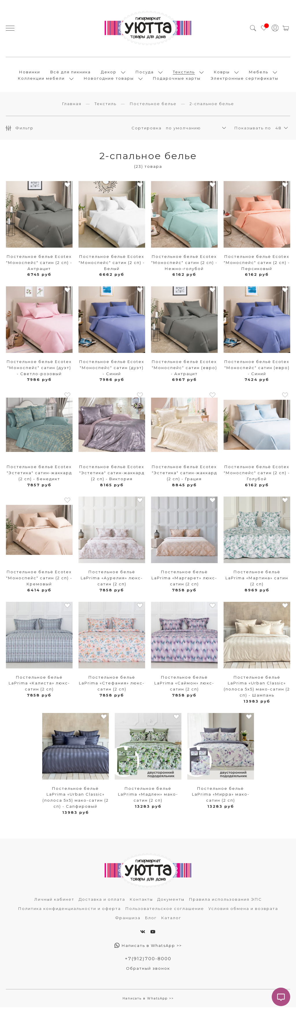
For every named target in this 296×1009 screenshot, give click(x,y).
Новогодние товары (109, 79)
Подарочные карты (177, 79)
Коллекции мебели (41, 79)
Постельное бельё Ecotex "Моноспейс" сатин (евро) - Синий (257, 369)
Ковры (222, 72)
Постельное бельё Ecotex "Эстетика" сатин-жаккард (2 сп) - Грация (184, 474)
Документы (170, 901)
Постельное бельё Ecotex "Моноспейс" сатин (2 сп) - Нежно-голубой (184, 264)
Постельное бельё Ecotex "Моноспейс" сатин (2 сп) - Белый (112, 264)
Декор (108, 72)
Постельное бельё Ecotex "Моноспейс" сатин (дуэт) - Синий (111, 369)
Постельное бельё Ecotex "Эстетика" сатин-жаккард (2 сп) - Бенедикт (39, 474)
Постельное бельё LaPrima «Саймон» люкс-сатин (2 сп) (184, 684)
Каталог (171, 919)
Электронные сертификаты (244, 79)
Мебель (258, 72)
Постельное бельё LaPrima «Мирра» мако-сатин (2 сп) (220, 796)
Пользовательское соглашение (164, 910)
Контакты (141, 901)
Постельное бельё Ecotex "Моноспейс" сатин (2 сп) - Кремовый (39, 579)
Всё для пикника (70, 72)
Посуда (145, 72)
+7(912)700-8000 (148, 960)
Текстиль (184, 72)
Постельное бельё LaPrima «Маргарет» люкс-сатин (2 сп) (184, 579)
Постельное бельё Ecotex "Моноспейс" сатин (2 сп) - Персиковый (257, 264)
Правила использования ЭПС (225, 901)
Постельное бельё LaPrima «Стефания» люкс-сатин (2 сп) (112, 684)
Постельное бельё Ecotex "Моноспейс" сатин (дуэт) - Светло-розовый (39, 369)
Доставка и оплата (102, 901)
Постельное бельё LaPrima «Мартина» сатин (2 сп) (256, 579)
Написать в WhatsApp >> (148, 947)
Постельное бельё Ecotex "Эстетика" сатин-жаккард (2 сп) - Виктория (112, 474)
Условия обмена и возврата (243, 910)
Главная (72, 105)
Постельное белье (153, 105)
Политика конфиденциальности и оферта (69, 910)
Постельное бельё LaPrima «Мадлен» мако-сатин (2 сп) (148, 796)
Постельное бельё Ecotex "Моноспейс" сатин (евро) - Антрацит (184, 369)
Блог (151, 919)
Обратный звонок (148, 970)
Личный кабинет (54, 901)
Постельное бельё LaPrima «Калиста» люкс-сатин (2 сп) (39, 684)
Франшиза (127, 919)
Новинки (29, 72)
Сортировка (147, 129)
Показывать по (252, 129)
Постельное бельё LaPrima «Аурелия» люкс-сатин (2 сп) (112, 579)
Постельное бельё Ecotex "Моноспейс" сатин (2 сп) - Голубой (257, 474)
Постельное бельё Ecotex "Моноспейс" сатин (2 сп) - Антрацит (39, 264)
